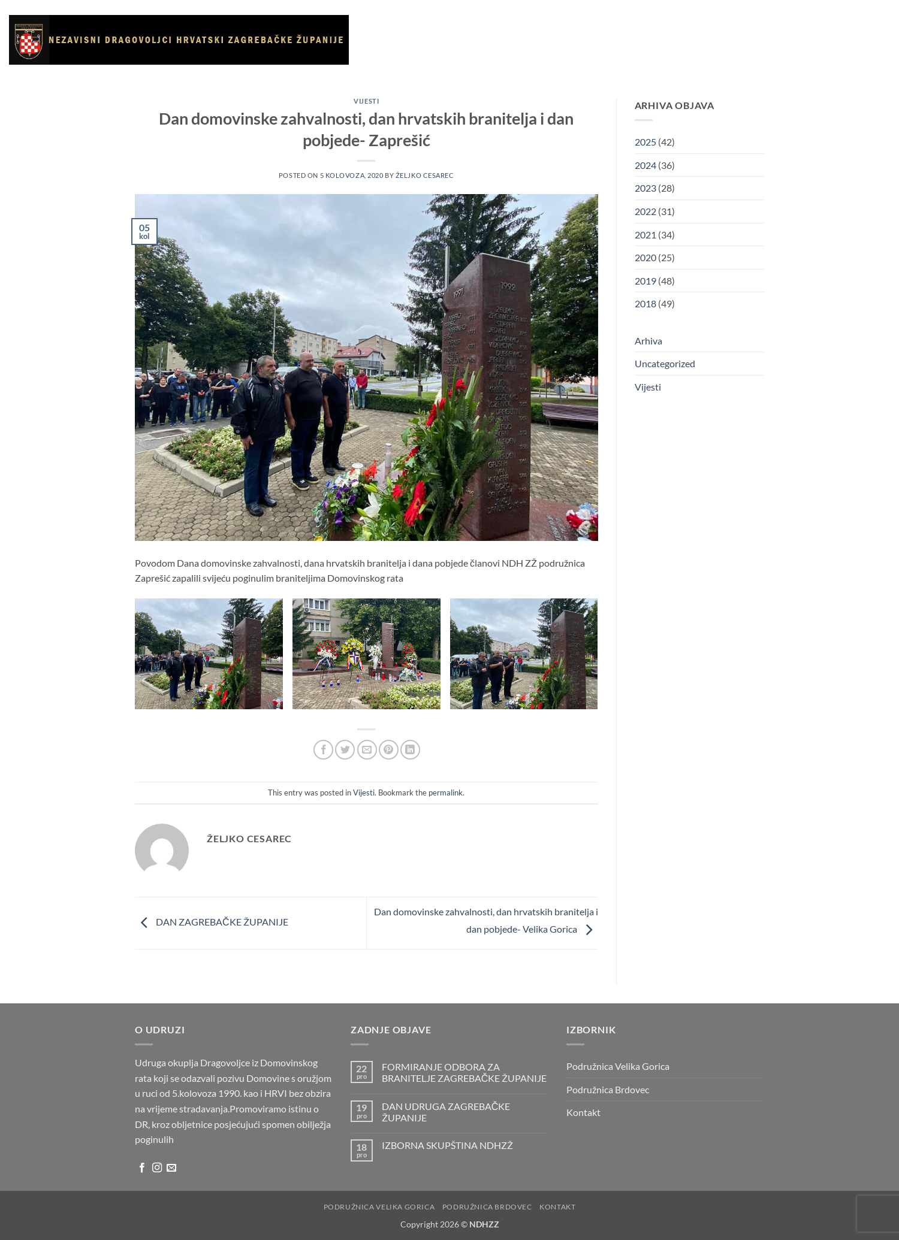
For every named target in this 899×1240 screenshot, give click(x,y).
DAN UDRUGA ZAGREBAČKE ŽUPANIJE (446, 1111)
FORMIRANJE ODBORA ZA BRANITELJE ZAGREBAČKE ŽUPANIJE (464, 1072)
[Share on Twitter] (345, 750)
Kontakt (697, 39)
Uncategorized (665, 363)
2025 (645, 141)
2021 (645, 234)
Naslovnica (392, 39)
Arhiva (654, 39)
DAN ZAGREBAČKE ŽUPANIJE (211, 921)
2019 (645, 280)
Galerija (536, 39)
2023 (645, 187)
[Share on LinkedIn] (410, 750)
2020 (645, 257)
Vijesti (495, 39)
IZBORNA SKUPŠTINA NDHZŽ (447, 1145)
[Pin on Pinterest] (389, 750)
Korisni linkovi (597, 39)
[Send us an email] (171, 1168)
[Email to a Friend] (367, 750)
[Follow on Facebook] (142, 1168)
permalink (446, 792)
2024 (645, 165)
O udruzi (450, 40)
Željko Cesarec (425, 175)
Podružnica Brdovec (607, 1089)
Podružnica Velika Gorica (617, 1066)
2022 (645, 211)
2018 (645, 303)
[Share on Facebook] (323, 750)
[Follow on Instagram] (157, 1168)
